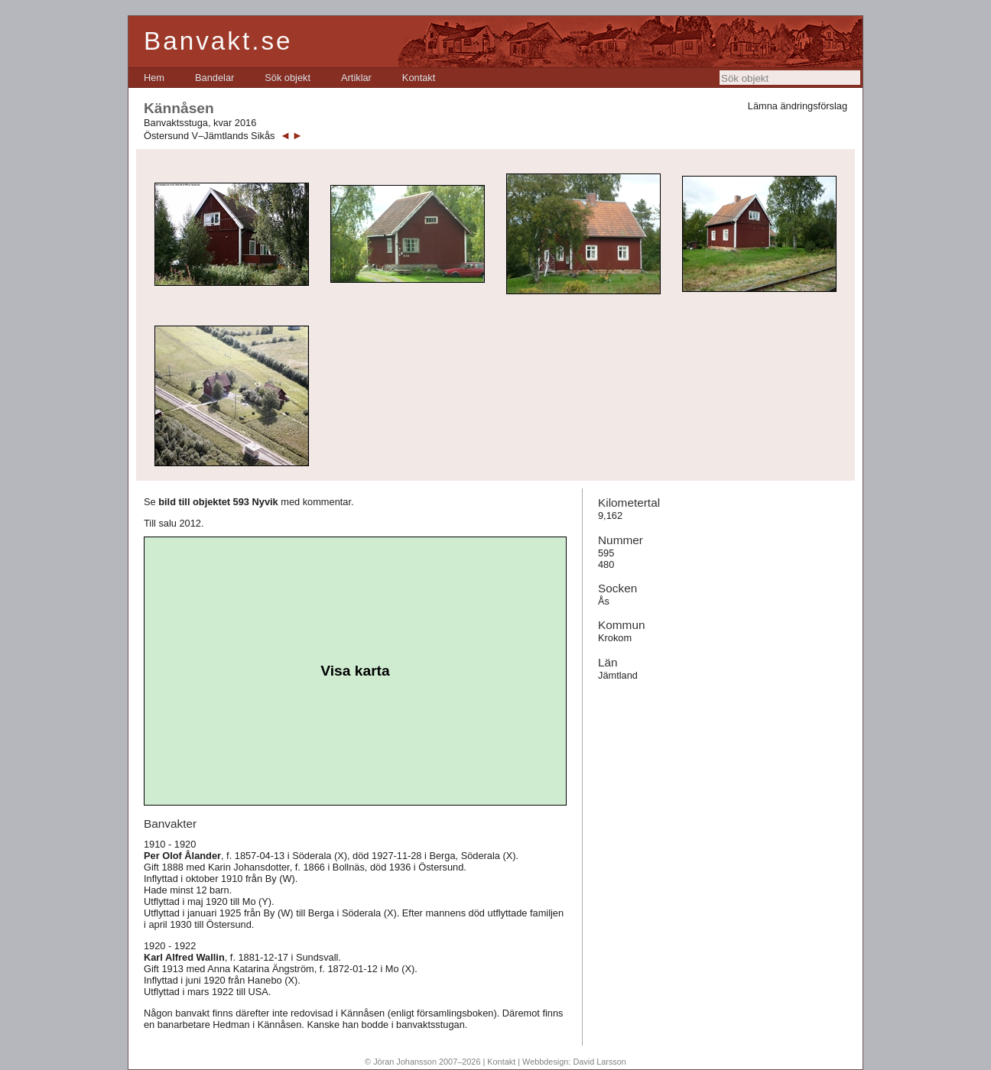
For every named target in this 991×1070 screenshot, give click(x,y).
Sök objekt (287, 77)
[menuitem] (154, 77)
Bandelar (214, 77)
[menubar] (289, 77)
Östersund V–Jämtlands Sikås (209, 135)
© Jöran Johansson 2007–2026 (422, 1061)
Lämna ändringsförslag (797, 106)
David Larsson (599, 1061)
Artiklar (356, 77)
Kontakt (418, 77)
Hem (154, 77)
